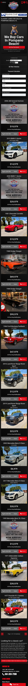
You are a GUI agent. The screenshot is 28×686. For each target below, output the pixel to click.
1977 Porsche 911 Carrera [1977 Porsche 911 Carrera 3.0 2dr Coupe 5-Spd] (14, 596)
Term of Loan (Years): (6, 88)
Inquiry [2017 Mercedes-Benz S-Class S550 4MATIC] (15, 513)
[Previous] (2, 634)
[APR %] (14, 85)
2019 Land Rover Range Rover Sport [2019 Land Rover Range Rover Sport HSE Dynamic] (14, 405)
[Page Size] (16, 62)
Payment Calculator (14, 71)
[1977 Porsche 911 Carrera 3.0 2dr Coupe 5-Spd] (14, 608)
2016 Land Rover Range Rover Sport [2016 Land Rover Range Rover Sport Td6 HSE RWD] (14, 366)
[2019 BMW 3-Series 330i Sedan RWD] (14, 151)
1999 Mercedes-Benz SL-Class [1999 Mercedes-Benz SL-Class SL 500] (14, 519)
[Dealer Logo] (13, 5)
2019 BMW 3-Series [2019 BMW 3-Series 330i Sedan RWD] (14, 139)
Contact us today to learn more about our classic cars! (14, 660)
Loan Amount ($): (6, 74)
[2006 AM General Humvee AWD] (14, 114)
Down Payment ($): (6, 78)
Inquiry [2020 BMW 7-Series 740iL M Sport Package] (15, 209)
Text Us (22, 134)
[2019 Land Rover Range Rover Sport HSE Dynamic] (14, 418)
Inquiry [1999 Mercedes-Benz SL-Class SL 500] (15, 551)
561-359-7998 (7, 134)
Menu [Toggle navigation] (3, 2)
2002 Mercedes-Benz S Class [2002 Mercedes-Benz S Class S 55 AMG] (14, 444)
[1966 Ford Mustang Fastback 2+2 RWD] (14, 339)
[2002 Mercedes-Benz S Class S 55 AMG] (14, 456)
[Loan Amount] (14, 76)
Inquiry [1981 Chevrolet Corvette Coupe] (15, 246)
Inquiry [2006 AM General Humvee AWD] (15, 134)
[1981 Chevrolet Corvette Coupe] (14, 226)
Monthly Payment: (6, 92)
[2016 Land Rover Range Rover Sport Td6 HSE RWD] (14, 379)
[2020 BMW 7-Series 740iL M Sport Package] (14, 189)
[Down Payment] (14, 81)
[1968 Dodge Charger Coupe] (14, 264)
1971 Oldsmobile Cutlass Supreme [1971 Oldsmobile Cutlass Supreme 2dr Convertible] (14, 558)
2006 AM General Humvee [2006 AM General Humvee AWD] (14, 102)
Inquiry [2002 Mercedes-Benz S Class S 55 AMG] (15, 476)
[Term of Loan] (14, 90)
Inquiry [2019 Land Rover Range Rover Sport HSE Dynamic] (15, 438)
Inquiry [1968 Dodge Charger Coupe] (15, 284)
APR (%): (4, 83)
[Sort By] (16, 60)
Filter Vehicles (14, 67)
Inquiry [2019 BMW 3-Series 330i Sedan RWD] (15, 171)
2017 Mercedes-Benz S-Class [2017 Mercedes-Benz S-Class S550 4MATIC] (14, 482)
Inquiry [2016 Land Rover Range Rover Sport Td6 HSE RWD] (15, 399)
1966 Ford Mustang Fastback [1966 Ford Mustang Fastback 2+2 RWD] (14, 327)
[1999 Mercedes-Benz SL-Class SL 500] (14, 531)
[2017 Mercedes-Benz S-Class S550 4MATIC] (14, 493)
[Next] (26, 634)
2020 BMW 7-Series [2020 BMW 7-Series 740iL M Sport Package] (14, 177)
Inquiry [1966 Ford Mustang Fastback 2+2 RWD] (15, 359)
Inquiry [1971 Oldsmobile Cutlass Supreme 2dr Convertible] (15, 591)
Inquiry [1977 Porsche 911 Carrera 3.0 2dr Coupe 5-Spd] (15, 628)
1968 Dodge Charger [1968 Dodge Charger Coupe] (14, 252)
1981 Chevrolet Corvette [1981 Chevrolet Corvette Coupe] (14, 214)
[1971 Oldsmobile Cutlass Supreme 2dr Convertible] (14, 571)
